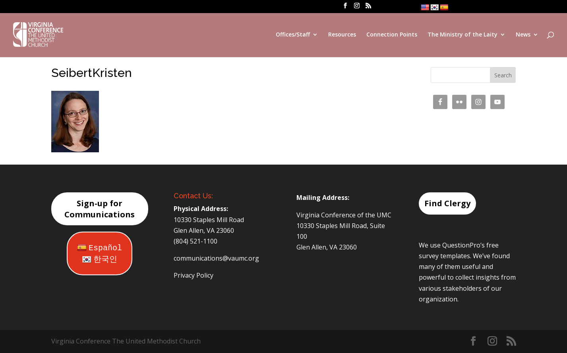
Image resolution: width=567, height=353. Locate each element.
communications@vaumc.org (216, 258)
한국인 (99, 259)
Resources (342, 35)
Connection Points (391, 35)
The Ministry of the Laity (462, 35)
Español (99, 248)
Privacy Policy (193, 275)
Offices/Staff (293, 35)
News (523, 35)
